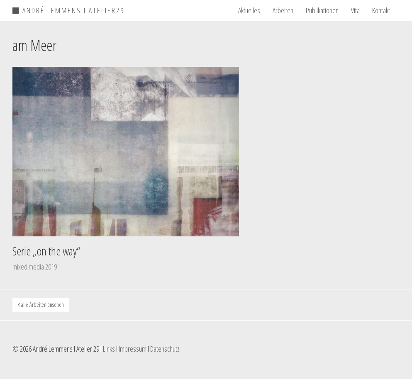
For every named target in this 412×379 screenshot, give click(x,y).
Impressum (132, 349)
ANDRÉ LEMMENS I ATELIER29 (68, 9)
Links (109, 349)
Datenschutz (164, 349)
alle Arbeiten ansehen (41, 305)
